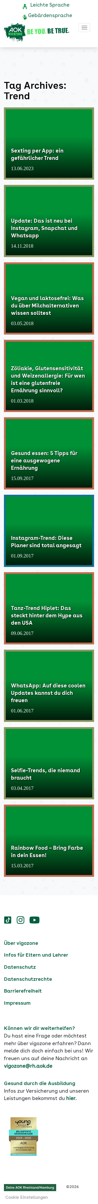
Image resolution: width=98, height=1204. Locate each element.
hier (71, 1098)
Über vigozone (21, 943)
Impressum (17, 1003)
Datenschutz (20, 967)
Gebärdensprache (50, 15)
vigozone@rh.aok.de (28, 1066)
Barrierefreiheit (23, 991)
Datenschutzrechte (28, 979)
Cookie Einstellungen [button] (26, 1198)
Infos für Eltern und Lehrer (36, 955)
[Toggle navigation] (84, 27)
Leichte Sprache (50, 5)
